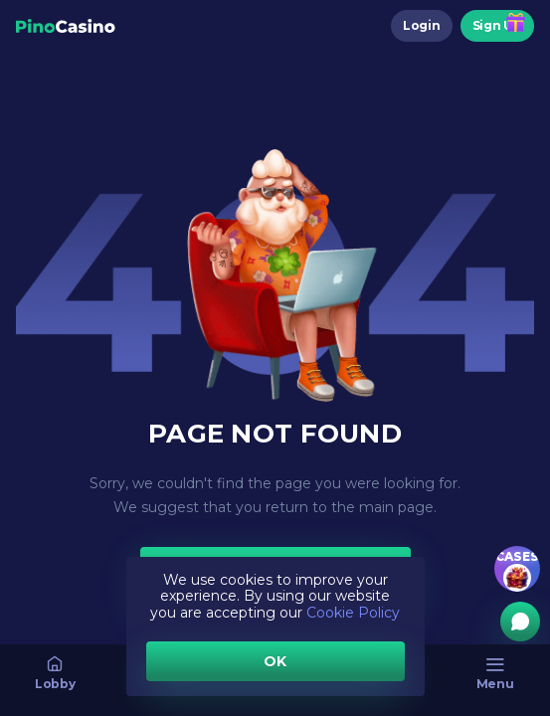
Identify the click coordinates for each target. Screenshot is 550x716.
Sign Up (497, 25)
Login (422, 25)
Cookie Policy (353, 613)
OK (275, 661)
